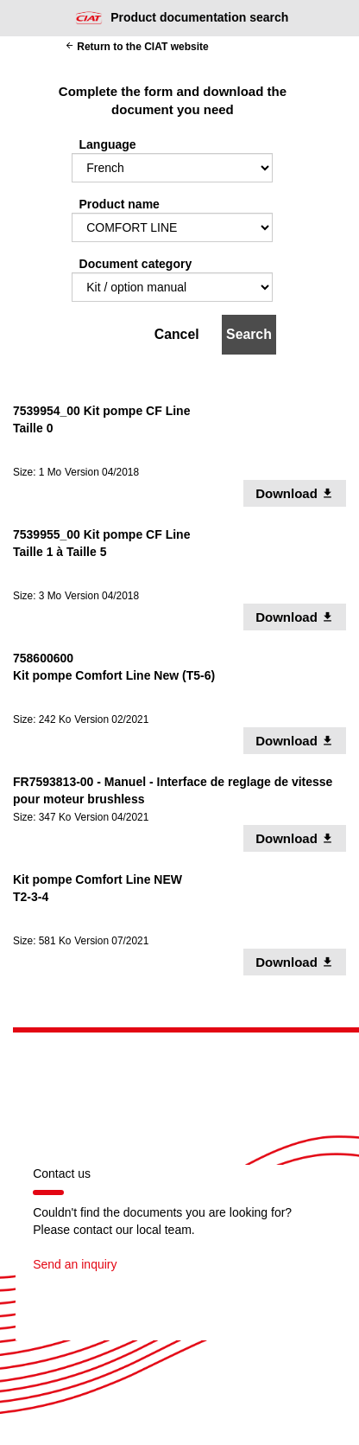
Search (249, 334)
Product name (119, 204)
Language (107, 144)
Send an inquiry (75, 1264)
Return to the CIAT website (137, 47)
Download (300, 493)
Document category (135, 264)
